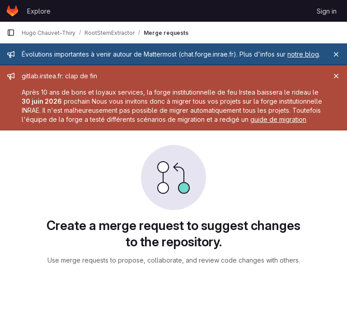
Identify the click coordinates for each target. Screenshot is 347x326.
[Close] (336, 54)
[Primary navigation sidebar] (11, 32)
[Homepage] (12, 11)
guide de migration (278, 119)
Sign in (327, 11)
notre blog (303, 54)
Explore (39, 11)
